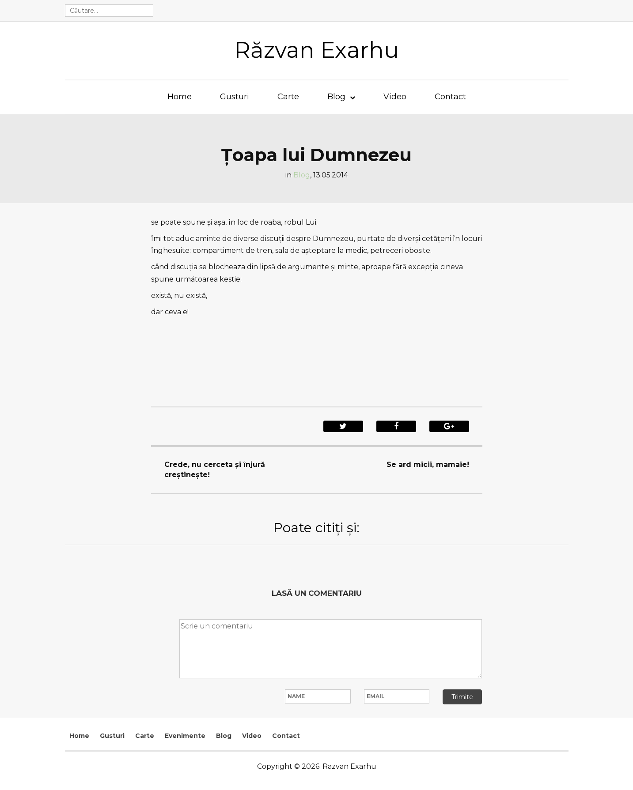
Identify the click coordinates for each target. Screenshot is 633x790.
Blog (336, 97)
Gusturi (234, 97)
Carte (288, 97)
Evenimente (185, 736)
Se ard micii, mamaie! (428, 464)
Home (179, 97)
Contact (450, 97)
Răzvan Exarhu (316, 50)
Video (394, 97)
